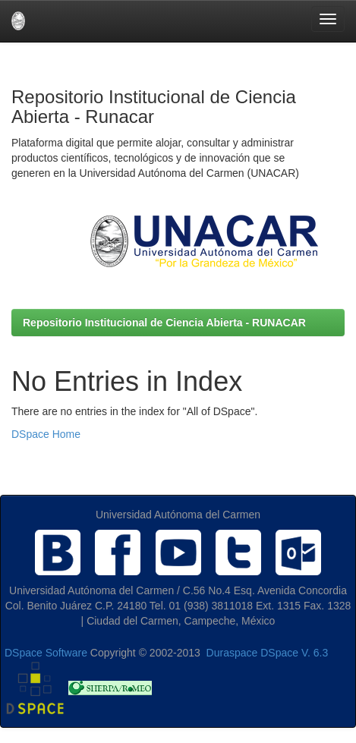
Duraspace (232, 653)
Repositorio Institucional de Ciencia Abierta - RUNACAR (164, 322)
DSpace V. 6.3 (294, 653)
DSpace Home (45, 434)
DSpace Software (46, 653)
